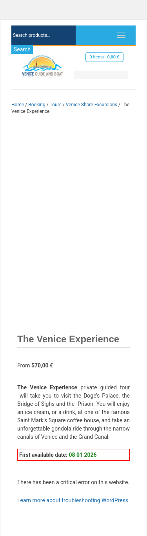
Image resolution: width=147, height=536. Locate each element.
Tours (56, 104)
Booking (36, 104)
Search (22, 49)
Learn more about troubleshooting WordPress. (73, 500)
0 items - (105, 57)
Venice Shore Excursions (91, 104)
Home (17, 104)
